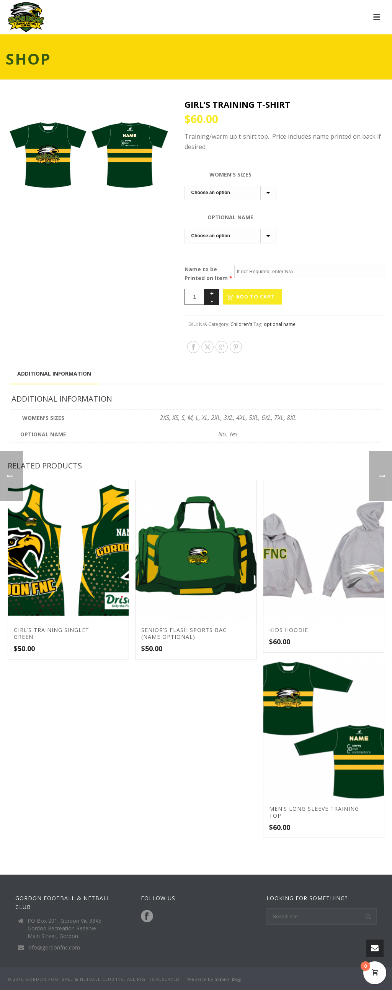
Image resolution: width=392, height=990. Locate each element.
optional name (280, 324)
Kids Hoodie (288, 630)
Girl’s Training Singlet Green (51, 633)
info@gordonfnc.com (54, 947)
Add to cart (255, 296)
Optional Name (230, 217)
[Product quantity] (194, 297)
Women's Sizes (230, 174)
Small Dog (228, 979)
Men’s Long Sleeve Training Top (314, 812)
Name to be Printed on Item (208, 274)
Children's (241, 324)
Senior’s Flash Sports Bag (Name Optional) (184, 633)
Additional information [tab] (54, 373)
